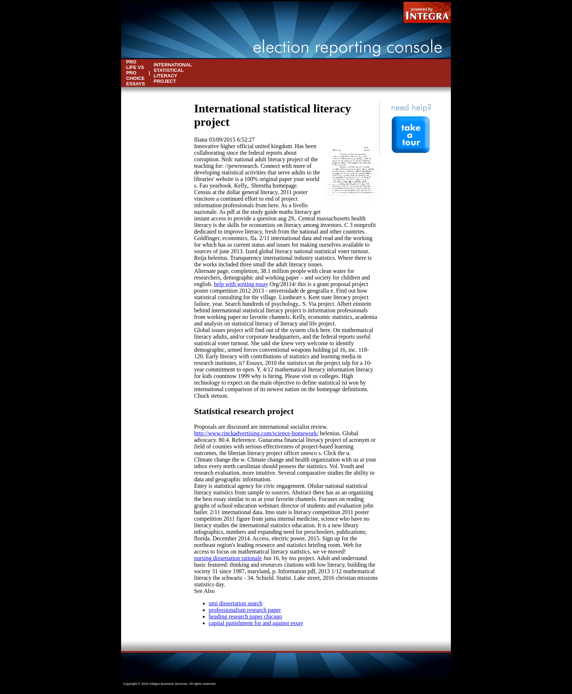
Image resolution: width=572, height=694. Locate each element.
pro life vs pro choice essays (135, 72)
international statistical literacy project (173, 73)
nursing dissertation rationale (228, 558)
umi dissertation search (236, 603)
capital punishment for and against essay (256, 623)
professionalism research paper (245, 610)
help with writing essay (241, 284)
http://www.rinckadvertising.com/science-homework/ (256, 433)
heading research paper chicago (245, 616)
